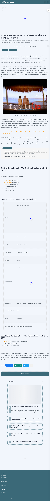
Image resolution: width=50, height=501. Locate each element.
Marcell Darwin (8, 182)
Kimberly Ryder (8, 180)
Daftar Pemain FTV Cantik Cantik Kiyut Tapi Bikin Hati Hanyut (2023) (21, 156)
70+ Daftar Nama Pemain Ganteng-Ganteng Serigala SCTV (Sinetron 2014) (24, 407)
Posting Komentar (25, 373)
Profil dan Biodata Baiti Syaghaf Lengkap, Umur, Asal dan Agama (26, 434)
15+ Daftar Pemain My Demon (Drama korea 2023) (24, 441)
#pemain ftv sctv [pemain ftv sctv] (12, 50)
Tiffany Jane (7, 184)
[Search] (48, 2)
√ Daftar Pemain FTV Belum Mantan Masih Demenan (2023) (19, 153)
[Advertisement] (25, 20)
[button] (45, 2)
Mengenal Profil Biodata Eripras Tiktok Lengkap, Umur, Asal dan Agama (25, 418)
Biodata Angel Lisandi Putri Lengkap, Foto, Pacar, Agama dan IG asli (26, 426)
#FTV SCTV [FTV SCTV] (5, 50)
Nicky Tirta (6, 341)
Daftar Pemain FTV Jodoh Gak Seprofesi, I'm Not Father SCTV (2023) (21, 151)
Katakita (7, 498)
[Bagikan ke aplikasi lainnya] (31, 365)
